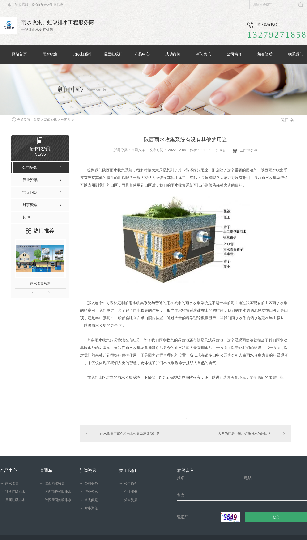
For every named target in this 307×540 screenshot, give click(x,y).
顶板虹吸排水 (12, 491)
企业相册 (128, 491)
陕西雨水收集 (52, 483)
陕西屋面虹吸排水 (55, 500)
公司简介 (128, 483)
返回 (287, 120)
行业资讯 (88, 491)
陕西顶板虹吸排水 (55, 491)
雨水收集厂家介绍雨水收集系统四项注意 (129, 433)
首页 (37, 120)
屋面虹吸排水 (12, 500)
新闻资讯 (50, 120)
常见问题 (88, 500)
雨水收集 (9, 483)
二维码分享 (248, 150)
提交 (276, 517)
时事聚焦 (88, 508)
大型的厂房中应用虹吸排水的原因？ (244, 433)
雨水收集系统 (40, 283)
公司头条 (67, 120)
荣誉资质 (128, 500)
